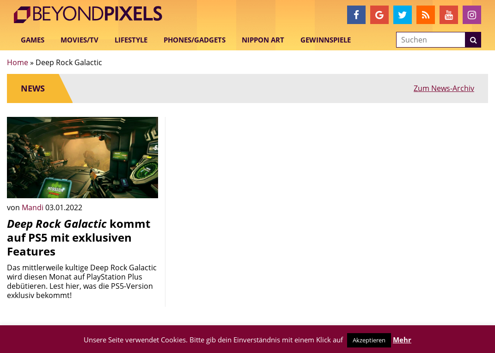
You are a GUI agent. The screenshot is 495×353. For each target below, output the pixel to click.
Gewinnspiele (325, 39)
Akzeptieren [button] (369, 340)
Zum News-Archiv (444, 88)
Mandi (33, 207)
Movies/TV (79, 39)
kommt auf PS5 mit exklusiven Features (78, 237)
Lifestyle (131, 39)
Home (17, 62)
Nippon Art (263, 39)
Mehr (402, 339)
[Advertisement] (247, 174)
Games (32, 39)
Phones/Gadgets (195, 39)
